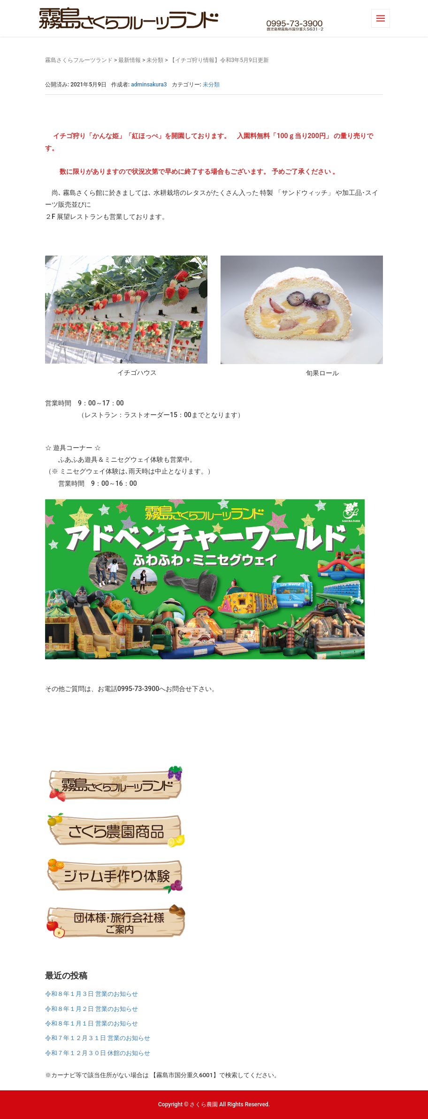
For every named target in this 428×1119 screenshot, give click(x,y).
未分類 (154, 60)
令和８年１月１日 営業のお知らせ (91, 1023)
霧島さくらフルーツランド (79, 60)
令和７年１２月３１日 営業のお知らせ (97, 1037)
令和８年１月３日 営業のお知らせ (91, 993)
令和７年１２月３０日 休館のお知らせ (97, 1053)
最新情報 (129, 60)
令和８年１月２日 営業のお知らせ (91, 1008)
